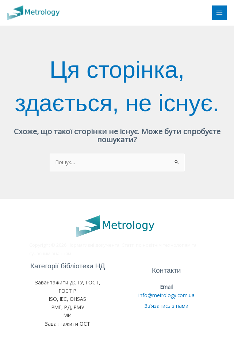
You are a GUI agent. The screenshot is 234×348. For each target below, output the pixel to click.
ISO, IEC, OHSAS (67, 298)
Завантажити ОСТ (67, 323)
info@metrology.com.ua (166, 295)
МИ (68, 315)
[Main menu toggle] (219, 12)
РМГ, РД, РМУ (67, 307)
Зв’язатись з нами (166, 305)
